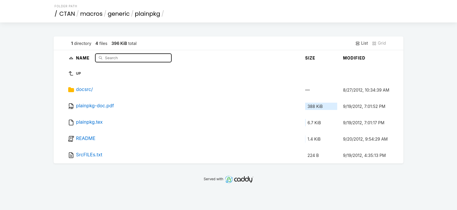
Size (310, 57)
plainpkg (147, 14)
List (361, 43)
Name (83, 57)
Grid (379, 43)
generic (119, 14)
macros (91, 14)
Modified (354, 57)
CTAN (67, 14)
